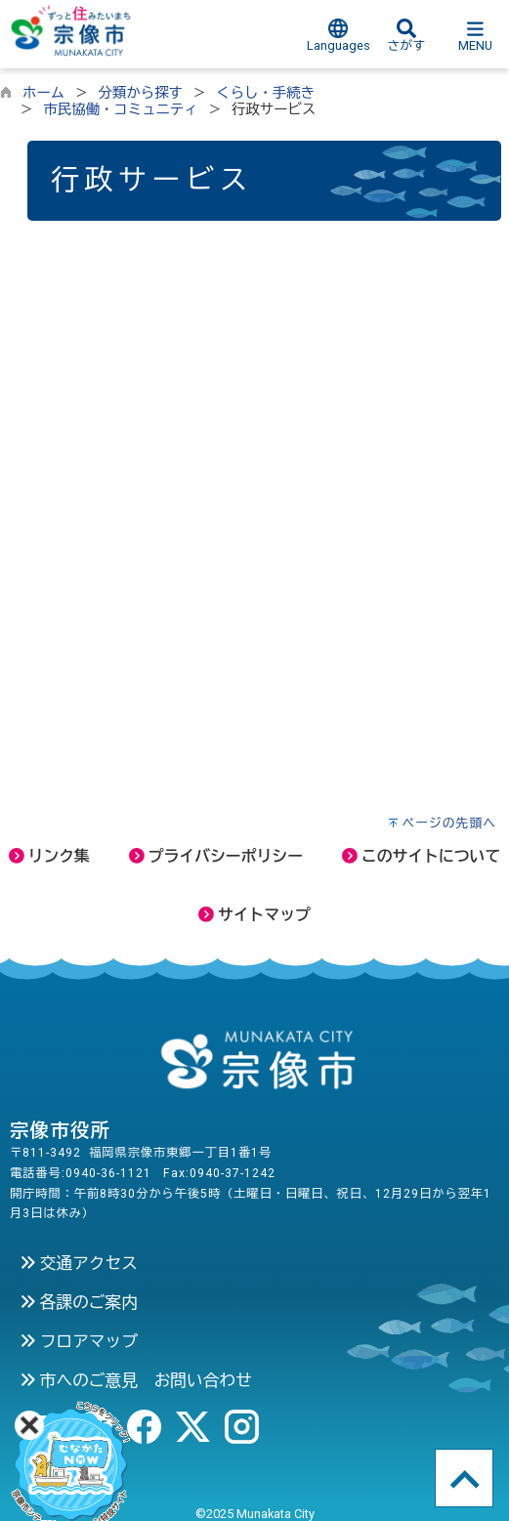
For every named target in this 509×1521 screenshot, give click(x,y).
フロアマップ (79, 1341)
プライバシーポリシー (216, 856)
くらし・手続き (265, 93)
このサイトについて (421, 856)
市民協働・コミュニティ (120, 110)
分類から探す (141, 93)
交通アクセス (79, 1263)
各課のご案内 (79, 1302)
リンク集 (49, 856)
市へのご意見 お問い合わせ (136, 1380)
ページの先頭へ (449, 823)
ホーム (43, 93)
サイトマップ (254, 915)
